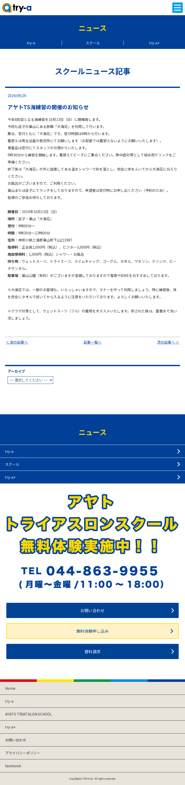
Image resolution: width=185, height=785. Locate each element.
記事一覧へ (92, 342)
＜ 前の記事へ (17, 342)
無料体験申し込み (92, 631)
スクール (93, 42)
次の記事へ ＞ (168, 342)
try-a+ (154, 42)
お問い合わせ (92, 610)
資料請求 (92, 651)
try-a (31, 42)
